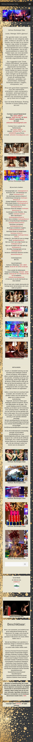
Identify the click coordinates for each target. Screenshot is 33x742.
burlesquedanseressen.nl (16, 217)
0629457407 (17, 131)
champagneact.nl (23, 191)
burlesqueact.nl (16, 247)
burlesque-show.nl (19, 213)
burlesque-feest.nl (16, 206)
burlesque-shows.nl (16, 233)
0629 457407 (16, 117)
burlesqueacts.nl (23, 203)
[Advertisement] (16, 725)
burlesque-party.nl (22, 201)
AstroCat (18, 703)
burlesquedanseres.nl (16, 226)
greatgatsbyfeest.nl (18, 240)
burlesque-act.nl (18, 194)
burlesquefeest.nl (23, 219)
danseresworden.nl (16, 254)
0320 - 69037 (23, 265)
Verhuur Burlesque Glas (9, 4)
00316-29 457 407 (14, 273)
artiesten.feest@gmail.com (16, 123)
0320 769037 (18, 116)
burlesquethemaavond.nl (16, 229)
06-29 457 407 (14, 266)
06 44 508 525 (24, 266)
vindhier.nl (16, 581)
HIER (24, 695)
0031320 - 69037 (23, 272)
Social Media (16, 577)
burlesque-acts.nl (16, 243)
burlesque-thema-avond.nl (16, 222)
